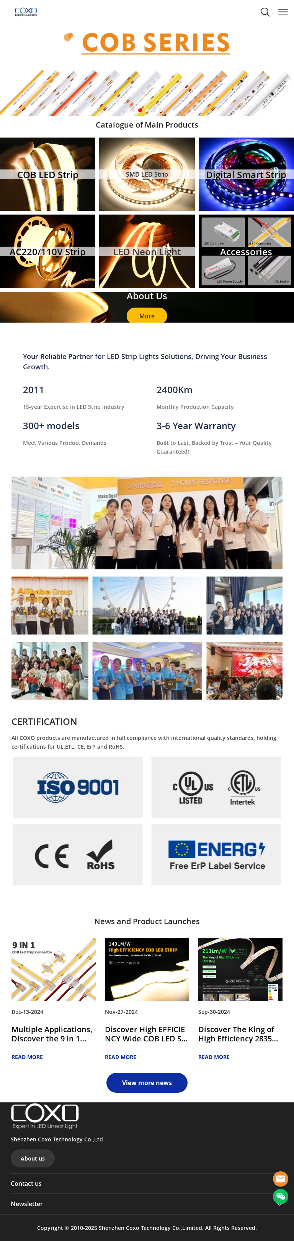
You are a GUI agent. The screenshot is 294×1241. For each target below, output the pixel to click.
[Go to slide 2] (140, 110)
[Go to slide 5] (161, 110)
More (147, 315)
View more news (147, 1083)
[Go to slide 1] (133, 110)
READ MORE (27, 1057)
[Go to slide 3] (147, 110)
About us (33, 1158)
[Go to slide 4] (154, 110)
